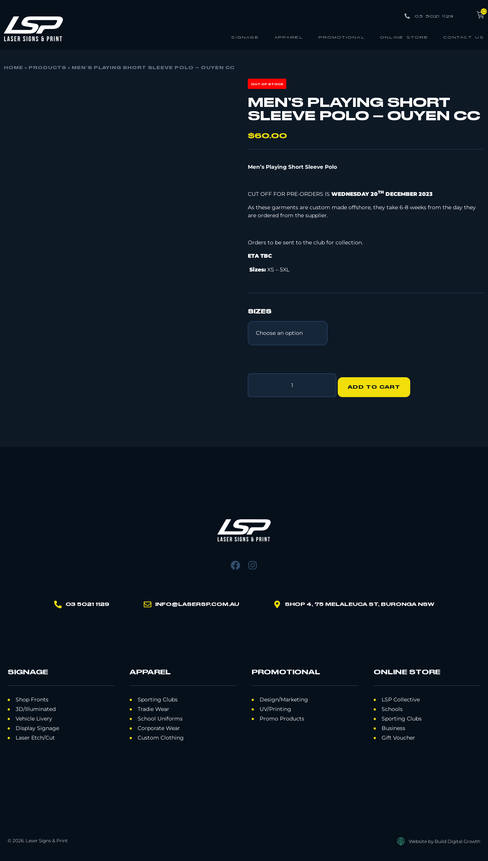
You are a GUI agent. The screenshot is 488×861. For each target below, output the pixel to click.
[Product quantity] (292, 383)
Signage (245, 37)
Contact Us (463, 37)
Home (13, 68)
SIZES (259, 312)
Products (47, 68)
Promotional (341, 37)
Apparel (288, 37)
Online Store (404, 37)
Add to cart (378, 383)
